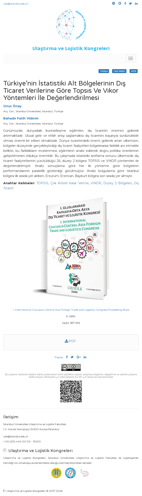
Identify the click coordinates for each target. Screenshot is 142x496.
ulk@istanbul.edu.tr (15, 3)
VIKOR (96, 183)
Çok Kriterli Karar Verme (69, 183)
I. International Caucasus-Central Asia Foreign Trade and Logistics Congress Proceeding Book (71, 309)
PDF (70, 341)
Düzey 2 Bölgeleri (117, 183)
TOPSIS (42, 183)
